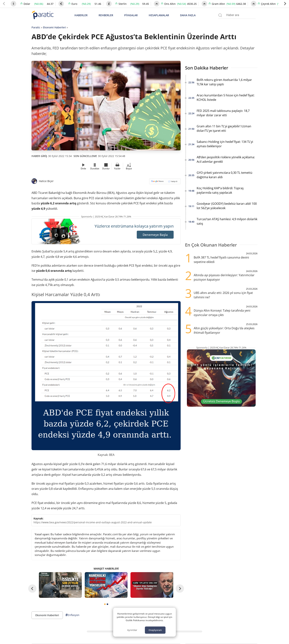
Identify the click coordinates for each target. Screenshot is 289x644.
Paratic (36, 27)
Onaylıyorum (155, 630)
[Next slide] (285, 4)
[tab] (105, 604)
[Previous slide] (4, 4)
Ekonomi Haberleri (54, 27)
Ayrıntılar (132, 630)
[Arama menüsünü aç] (220, 15)
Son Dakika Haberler (206, 68)
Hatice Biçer (46, 181)
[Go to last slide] (32, 588)
